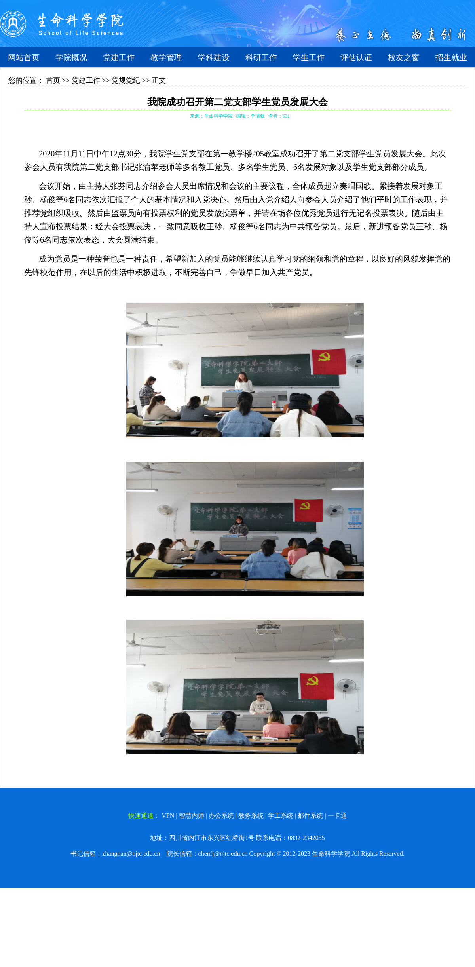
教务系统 (251, 815)
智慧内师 (191, 815)
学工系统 (280, 815)
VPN (168, 815)
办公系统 (221, 815)
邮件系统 (310, 815)
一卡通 (337, 815)
